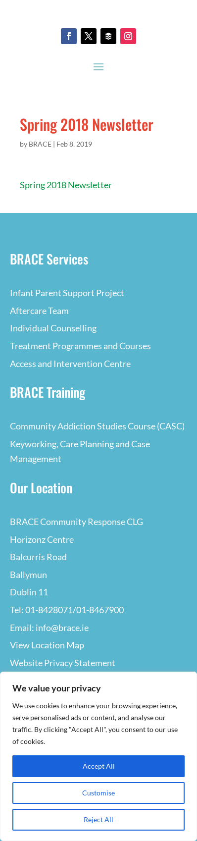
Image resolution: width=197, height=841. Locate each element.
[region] (98, 756)
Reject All (98, 819)
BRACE (40, 144)
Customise (98, 792)
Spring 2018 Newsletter (66, 184)
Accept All (99, 766)
